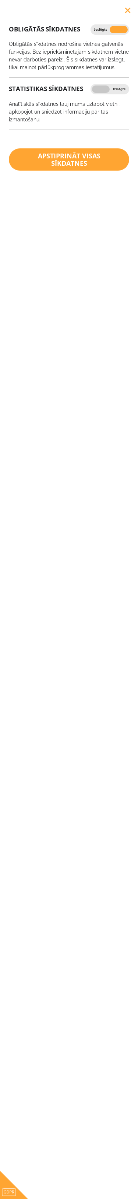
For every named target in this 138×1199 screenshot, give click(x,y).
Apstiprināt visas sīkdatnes (69, 159)
